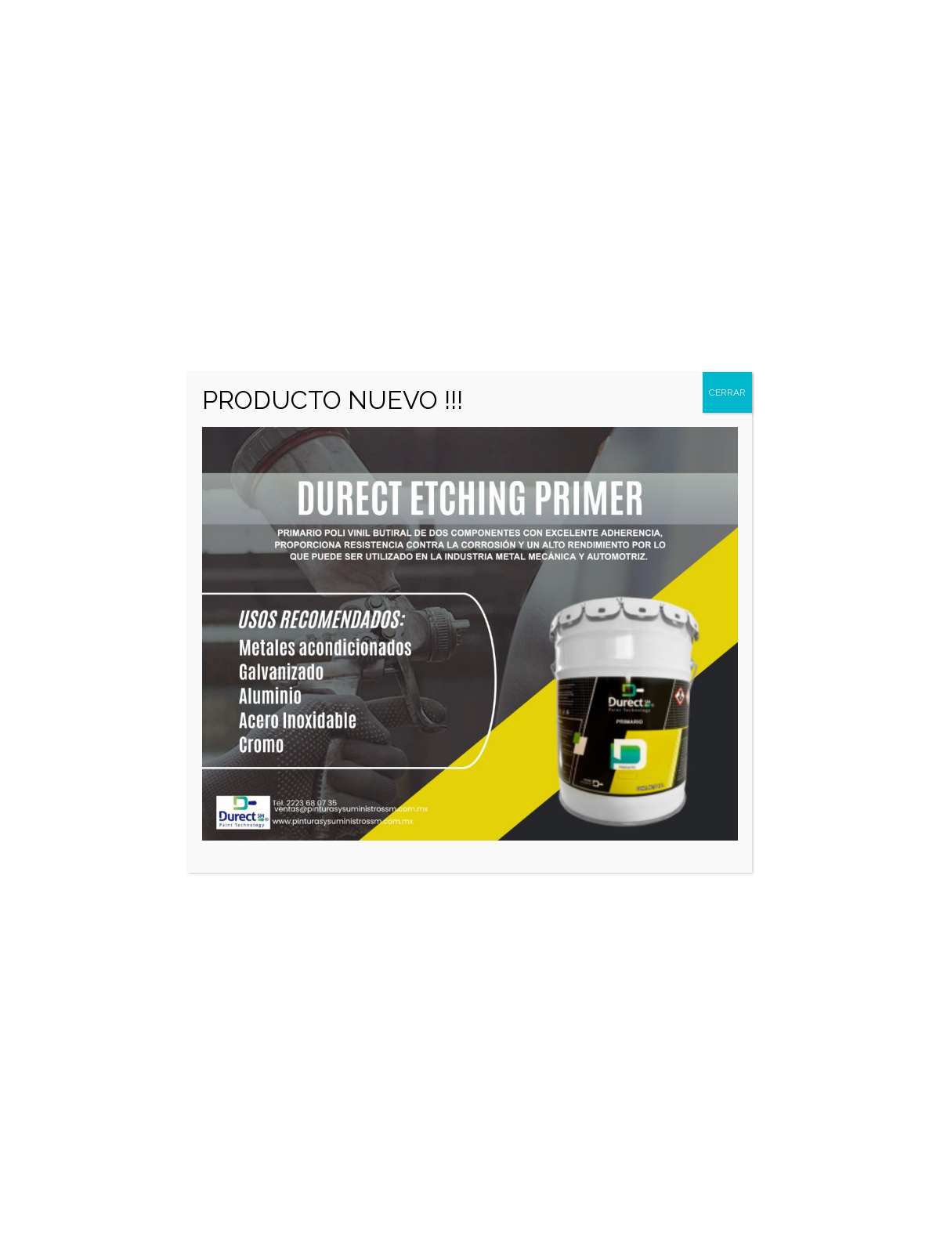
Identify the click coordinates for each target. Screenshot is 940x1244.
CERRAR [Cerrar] (727, 392)
